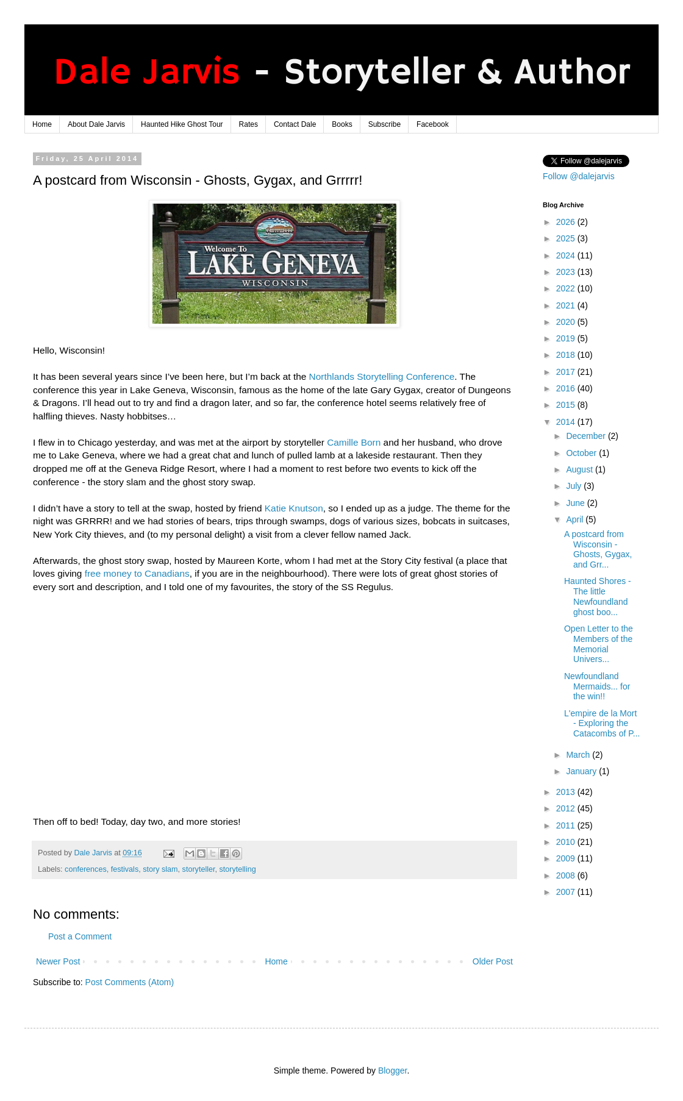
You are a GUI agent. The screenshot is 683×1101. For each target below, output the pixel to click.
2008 (567, 875)
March (579, 755)
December (586, 436)
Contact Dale (295, 124)
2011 (567, 825)
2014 (567, 422)
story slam (160, 869)
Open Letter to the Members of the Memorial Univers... (598, 644)
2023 (567, 272)
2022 (567, 288)
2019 (567, 338)
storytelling (238, 869)
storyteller (198, 869)
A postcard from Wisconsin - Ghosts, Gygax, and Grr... (598, 549)
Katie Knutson (294, 508)
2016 (567, 388)
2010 (567, 842)
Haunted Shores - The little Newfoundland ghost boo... (597, 596)
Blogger (392, 1070)
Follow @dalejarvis (579, 176)
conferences (86, 869)
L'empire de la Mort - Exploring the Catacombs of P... (602, 723)
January (582, 771)
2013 (567, 792)
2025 (567, 238)
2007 (567, 892)
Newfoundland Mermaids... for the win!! (597, 686)
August (580, 469)
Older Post (493, 961)
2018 (567, 355)
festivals (125, 869)
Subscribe (384, 124)
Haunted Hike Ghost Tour (182, 124)
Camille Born (354, 442)
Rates (248, 124)
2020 (567, 322)
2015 (567, 405)
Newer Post (58, 961)
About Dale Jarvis (96, 124)
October (582, 453)
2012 (567, 808)
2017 (567, 372)
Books (342, 124)
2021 (567, 305)
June (576, 503)
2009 (567, 858)
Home (42, 124)
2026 (567, 222)
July (575, 486)
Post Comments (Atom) (129, 982)
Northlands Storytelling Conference (382, 376)
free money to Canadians (137, 573)
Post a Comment (80, 936)
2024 (567, 255)
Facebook (433, 124)
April (575, 519)
